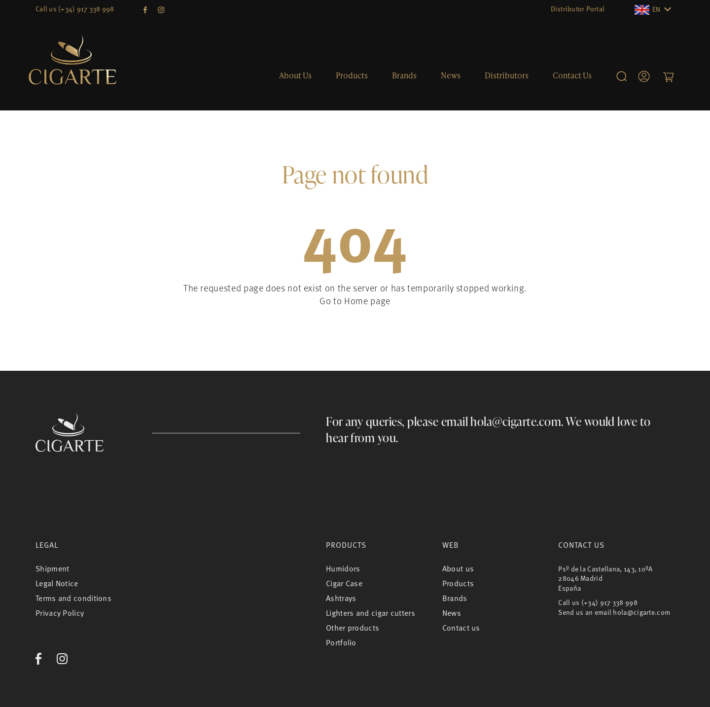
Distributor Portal (578, 8)
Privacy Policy (60, 613)
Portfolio (341, 642)
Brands (404, 75)
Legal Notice (57, 583)
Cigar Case (344, 583)
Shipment (52, 568)
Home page (367, 300)
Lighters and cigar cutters (370, 613)
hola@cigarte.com (515, 421)
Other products (352, 628)
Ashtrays (341, 598)
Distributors (507, 75)
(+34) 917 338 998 (86, 8)
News (451, 75)
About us (295, 75)
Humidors (343, 568)
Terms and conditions (73, 598)
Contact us (572, 75)
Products (352, 75)
